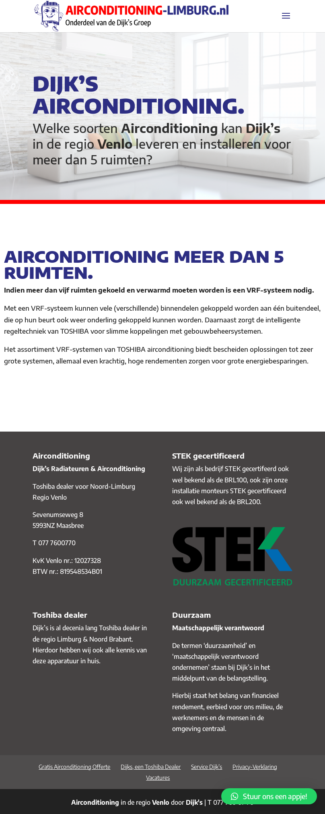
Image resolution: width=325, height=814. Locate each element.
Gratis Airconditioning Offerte (74, 766)
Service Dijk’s (206, 766)
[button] (269, 796)
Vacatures (158, 777)
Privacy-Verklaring (254, 766)
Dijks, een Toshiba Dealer (151, 766)
